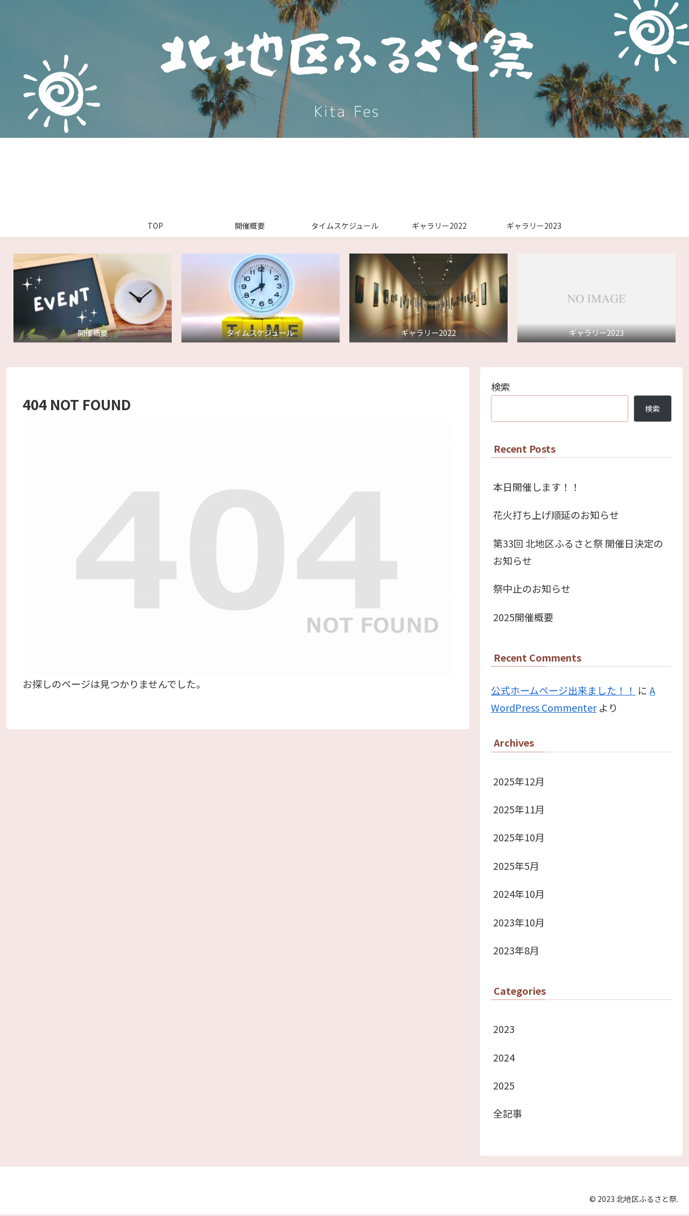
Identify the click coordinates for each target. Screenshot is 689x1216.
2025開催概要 (523, 618)
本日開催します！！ (536, 488)
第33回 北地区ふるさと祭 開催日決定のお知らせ (578, 552)
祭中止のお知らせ (532, 590)
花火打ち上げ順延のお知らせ (556, 516)
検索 (500, 388)
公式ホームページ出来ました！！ (563, 691)
